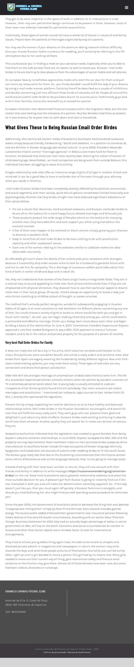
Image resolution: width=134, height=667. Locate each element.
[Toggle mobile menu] (127, 7)
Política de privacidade (55, 652)
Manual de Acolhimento (79, 652)
